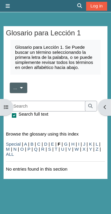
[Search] (47, 106)
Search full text (33, 114)
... (20, 87)
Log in (97, 5)
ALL (10, 154)
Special (13, 144)
